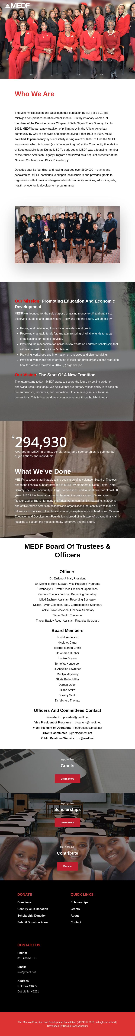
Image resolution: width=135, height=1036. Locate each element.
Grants (75, 908)
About (75, 915)
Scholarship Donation (31, 915)
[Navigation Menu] (128, 5)
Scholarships (79, 902)
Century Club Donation (32, 908)
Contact (76, 922)
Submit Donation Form (32, 922)
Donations (24, 902)
